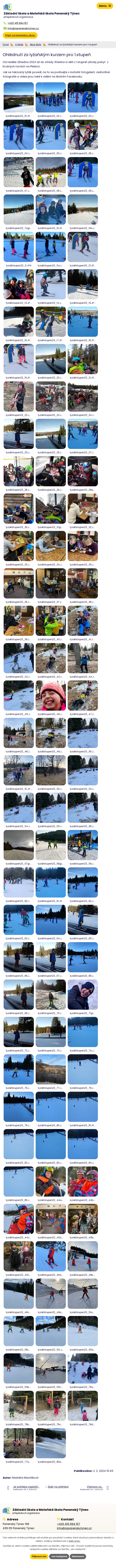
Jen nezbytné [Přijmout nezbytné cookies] (59, 1556)
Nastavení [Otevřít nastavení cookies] (78, 1556)
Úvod (6, 44)
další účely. (74, 1541)
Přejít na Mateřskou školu (20, 35)
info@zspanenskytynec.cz (23, 28)
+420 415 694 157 (18, 23)
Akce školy (35, 44)
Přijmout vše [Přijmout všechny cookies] (39, 1556)
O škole (19, 44)
